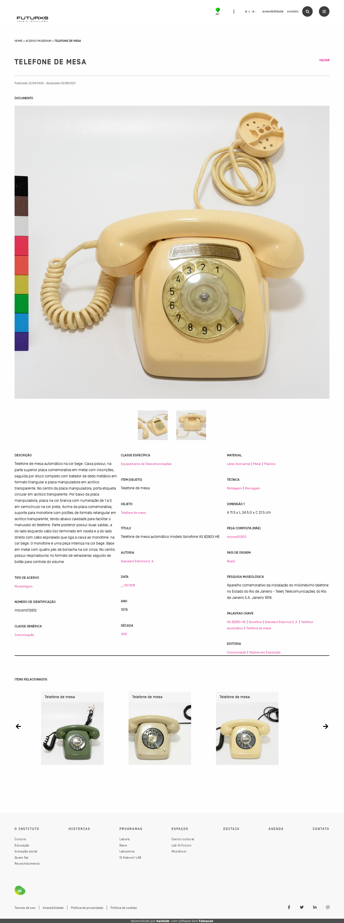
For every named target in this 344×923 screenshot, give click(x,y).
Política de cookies (124, 908)
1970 (124, 634)
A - (254, 11)
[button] (18, 726)
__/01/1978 (128, 585)
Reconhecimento (27, 863)
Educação (22, 845)
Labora (124, 839)
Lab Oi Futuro (181, 845)
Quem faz (21, 857)
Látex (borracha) (238, 464)
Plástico (269, 464)
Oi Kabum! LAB (130, 857)
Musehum (179, 851)
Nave (123, 845)
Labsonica (127, 851)
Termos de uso (25, 908)
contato (293, 11)
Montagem (252, 488)
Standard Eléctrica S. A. (137, 561)
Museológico (23, 586)
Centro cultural (183, 839)
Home (18, 41)
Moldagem (234, 488)
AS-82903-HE (236, 622)
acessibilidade (272, 11)
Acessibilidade (53, 908)
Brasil (231, 561)
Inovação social (26, 851)
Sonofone (255, 622)
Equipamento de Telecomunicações (146, 464)
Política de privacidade (87, 908)
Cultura (20, 839)
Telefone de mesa (133, 512)
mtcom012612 (236, 537)
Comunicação (24, 635)
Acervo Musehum (38, 41)
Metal (257, 464)
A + (247, 11)
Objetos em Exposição (264, 652)
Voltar (324, 60)
